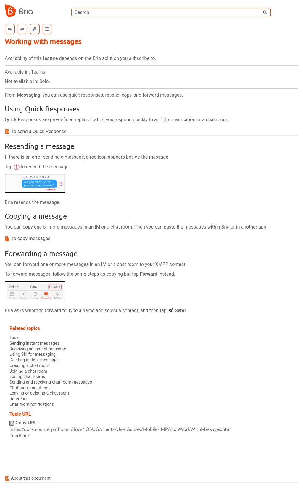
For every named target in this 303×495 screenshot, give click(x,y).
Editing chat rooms (27, 376)
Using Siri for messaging (32, 354)
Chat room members (29, 387)
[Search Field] (171, 12)
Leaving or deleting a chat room (39, 393)
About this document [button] (28, 478)
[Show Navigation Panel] (295, 11)
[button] (265, 12)
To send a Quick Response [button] (36, 131)
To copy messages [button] (28, 238)
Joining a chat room (28, 371)
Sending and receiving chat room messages (50, 382)
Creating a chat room (29, 365)
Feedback (19, 436)
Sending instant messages (34, 343)
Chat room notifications (31, 404)
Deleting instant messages (34, 360)
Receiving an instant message (37, 349)
